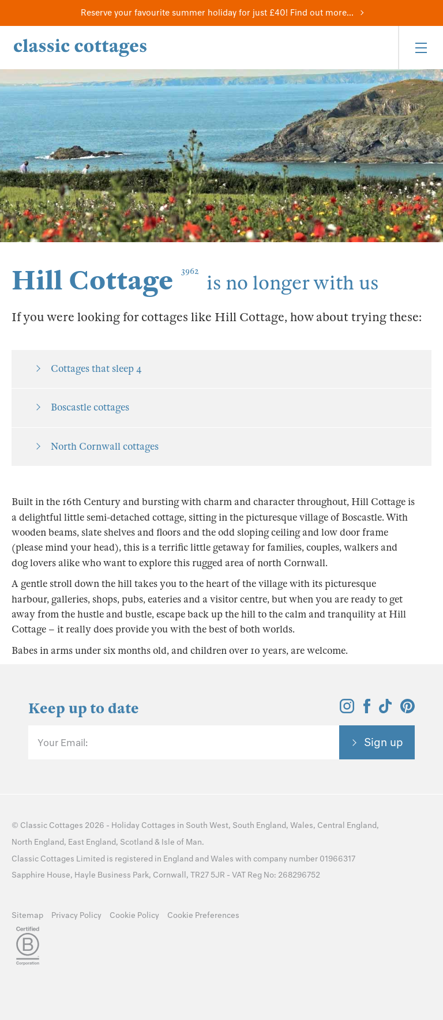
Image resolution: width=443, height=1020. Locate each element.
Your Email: (62, 742)
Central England (347, 825)
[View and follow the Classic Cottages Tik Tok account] (385, 710)
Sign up (383, 742)
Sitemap (27, 915)
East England (92, 842)
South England (259, 825)
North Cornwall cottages (105, 447)
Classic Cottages (51, 825)
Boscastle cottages (90, 407)
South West (207, 825)
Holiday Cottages (143, 825)
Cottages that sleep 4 (96, 369)
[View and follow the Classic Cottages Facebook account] (367, 710)
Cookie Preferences (203, 915)
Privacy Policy (76, 915)
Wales (301, 825)
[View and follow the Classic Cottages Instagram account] (347, 710)
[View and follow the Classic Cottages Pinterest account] (407, 710)
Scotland (136, 842)
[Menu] (420, 47)
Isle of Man (182, 842)
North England (38, 842)
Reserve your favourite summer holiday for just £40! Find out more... (217, 12)
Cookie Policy (134, 915)
